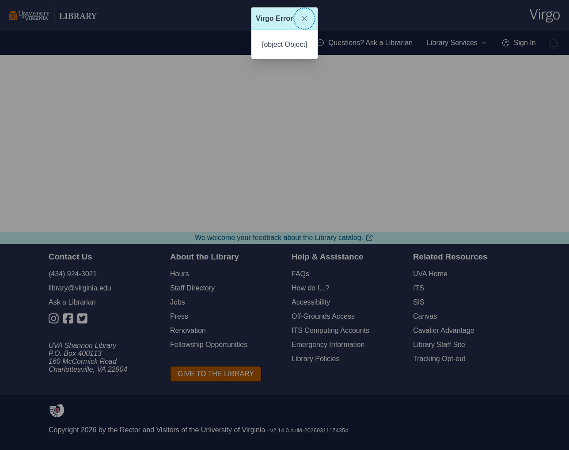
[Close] (304, 18)
